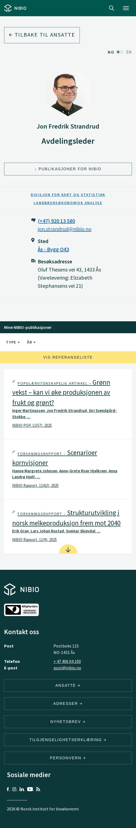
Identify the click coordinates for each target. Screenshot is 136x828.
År (31, 342)
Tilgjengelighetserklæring (67, 740)
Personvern (68, 758)
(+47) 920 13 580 (56, 220)
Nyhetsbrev (68, 721)
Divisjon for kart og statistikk (68, 194)
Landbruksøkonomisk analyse (68, 202)
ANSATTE (68, 685)
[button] (68, 404)
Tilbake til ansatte (42, 34)
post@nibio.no (67, 667)
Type (13, 342)
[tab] (68, 404)
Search (111, 8)
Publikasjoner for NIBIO (70, 169)
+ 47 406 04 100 (67, 661)
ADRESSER (68, 703)
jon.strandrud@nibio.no (64, 228)
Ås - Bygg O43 (53, 249)
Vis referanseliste (68, 357)
